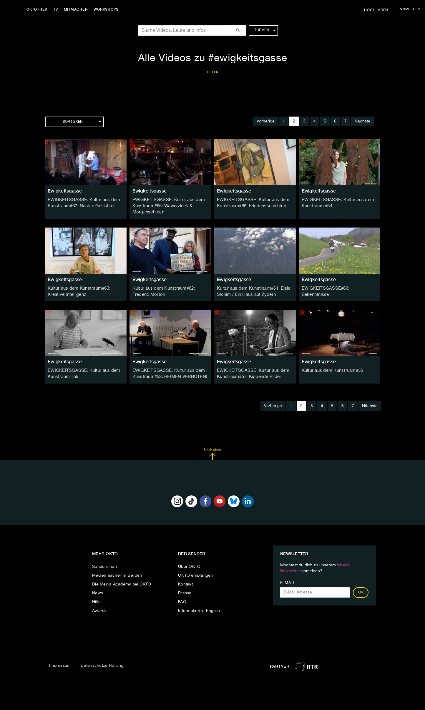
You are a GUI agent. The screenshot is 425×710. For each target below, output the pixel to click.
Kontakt (185, 582)
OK (360, 590)
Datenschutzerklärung (102, 663)
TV (57, 9)
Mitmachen (77, 9)
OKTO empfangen (195, 573)
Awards (99, 608)
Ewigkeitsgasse (65, 191)
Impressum (60, 663)
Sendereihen (104, 564)
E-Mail (287, 580)
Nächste (362, 121)
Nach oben (212, 451)
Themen (264, 30)
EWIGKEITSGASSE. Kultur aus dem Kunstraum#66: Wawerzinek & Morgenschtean (167, 206)
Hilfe (96, 600)
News (97, 591)
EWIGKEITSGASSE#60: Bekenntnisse (338, 287)
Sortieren (82, 122)
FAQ (182, 600)
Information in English (199, 608)
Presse (185, 591)
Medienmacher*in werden (117, 573)
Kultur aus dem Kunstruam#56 (331, 369)
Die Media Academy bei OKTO (121, 582)
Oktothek (38, 9)
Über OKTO (189, 564)
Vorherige (266, 121)
